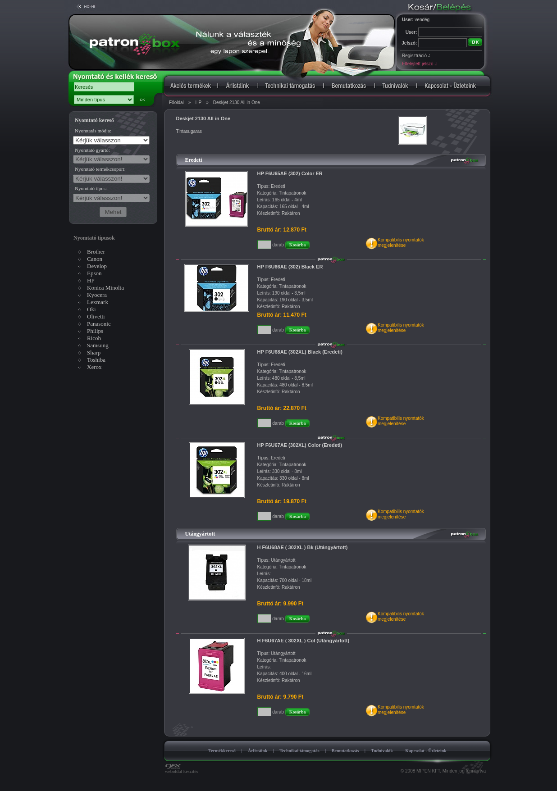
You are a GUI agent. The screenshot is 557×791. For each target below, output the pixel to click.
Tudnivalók (382, 750)
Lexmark (97, 302)
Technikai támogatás (299, 750)
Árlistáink (257, 750)
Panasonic (99, 323)
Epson (94, 273)
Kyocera (97, 294)
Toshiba (96, 359)
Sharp (93, 352)
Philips (95, 330)
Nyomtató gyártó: (92, 150)
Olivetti (96, 316)
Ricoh (94, 338)
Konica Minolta (105, 287)
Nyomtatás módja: (93, 130)
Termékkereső (222, 750)
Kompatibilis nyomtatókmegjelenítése (401, 242)
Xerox (94, 367)
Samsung (98, 345)
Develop (97, 266)
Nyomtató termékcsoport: (100, 169)
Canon (94, 258)
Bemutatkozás (345, 750)
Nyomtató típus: (91, 188)
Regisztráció (416, 55)
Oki (91, 309)
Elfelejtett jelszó (419, 63)
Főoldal (176, 102)
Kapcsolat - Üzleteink (426, 750)
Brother (96, 251)
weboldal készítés (181, 769)
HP (198, 102)
